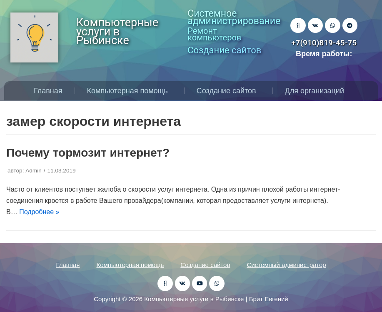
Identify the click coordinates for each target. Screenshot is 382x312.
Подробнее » (39, 211)
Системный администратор (286, 264)
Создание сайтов (228, 91)
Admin (33, 170)
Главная (48, 91)
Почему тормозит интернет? (88, 152)
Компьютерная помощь (129, 91)
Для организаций (316, 91)
